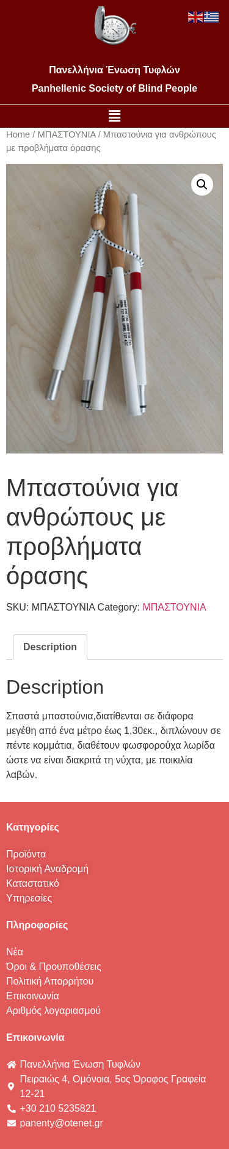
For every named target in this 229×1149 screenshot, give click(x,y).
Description (50, 647)
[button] (114, 116)
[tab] (50, 647)
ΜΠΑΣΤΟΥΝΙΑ (67, 134)
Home (18, 134)
